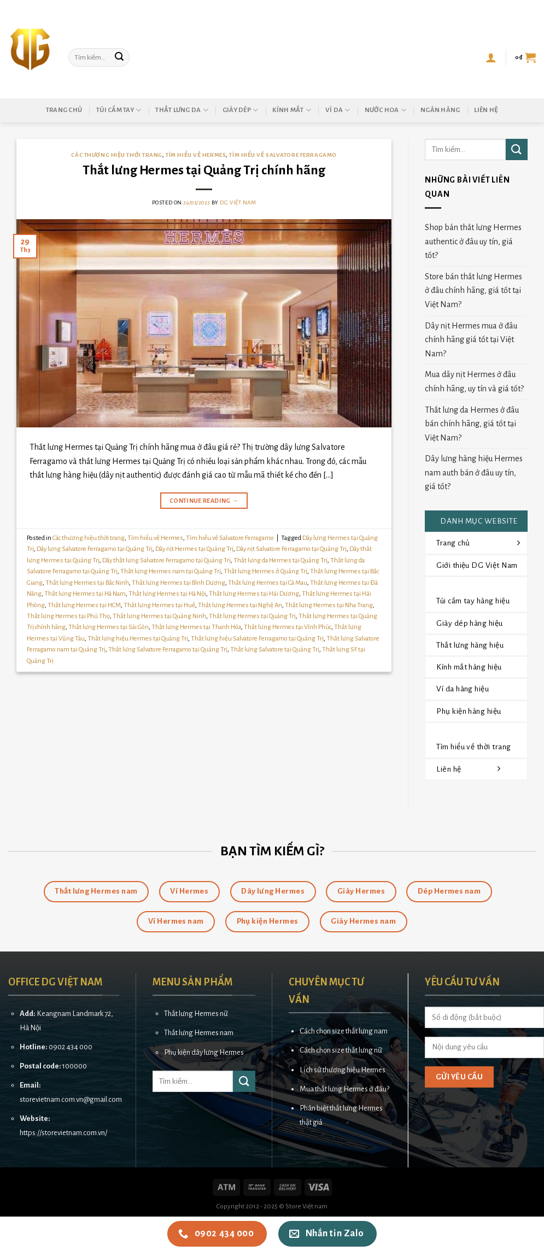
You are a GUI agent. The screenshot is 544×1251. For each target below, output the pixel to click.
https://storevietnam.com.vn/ (63, 1133)
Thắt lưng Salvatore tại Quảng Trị (274, 649)
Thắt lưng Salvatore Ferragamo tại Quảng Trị (167, 649)
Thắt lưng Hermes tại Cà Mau (267, 582)
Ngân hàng (440, 110)
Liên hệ (486, 110)
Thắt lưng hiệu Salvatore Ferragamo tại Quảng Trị (257, 638)
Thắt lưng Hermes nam (198, 1033)
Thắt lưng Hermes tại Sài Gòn (108, 627)
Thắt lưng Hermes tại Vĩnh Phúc (287, 627)
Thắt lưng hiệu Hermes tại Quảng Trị (137, 638)
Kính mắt (291, 110)
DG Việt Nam (238, 202)
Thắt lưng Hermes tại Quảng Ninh (159, 616)
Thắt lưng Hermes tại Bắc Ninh (87, 582)
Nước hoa (386, 110)
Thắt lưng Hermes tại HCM (84, 605)
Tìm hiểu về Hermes (196, 155)
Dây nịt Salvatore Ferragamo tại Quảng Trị (291, 549)
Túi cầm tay (118, 110)
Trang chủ (64, 110)
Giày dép (241, 110)
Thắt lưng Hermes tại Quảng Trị (252, 616)
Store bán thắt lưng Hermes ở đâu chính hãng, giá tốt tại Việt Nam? (473, 290)
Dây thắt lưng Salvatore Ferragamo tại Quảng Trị (166, 560)
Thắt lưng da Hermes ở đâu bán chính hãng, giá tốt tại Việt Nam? (472, 424)
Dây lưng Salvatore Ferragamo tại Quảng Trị (95, 549)
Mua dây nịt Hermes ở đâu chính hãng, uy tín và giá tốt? (474, 381)
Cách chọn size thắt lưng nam (344, 1031)
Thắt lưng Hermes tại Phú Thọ (68, 616)
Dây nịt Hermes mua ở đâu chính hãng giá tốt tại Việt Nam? (471, 339)
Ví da (337, 110)
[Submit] (119, 57)
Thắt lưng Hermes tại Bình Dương (178, 582)
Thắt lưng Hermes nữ (196, 1013)
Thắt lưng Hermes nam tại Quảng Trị (170, 571)
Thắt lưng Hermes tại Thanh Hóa (196, 627)
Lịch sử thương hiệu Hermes (342, 1070)
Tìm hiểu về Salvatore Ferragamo (282, 155)
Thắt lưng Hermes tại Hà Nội (167, 593)
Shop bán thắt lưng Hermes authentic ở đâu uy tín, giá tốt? (473, 241)
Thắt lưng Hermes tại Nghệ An (240, 605)
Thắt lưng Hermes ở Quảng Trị (265, 571)
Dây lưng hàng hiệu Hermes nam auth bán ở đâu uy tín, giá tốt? (474, 472)
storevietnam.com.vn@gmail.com (71, 1099)
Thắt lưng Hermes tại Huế (159, 605)
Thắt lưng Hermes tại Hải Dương (254, 593)
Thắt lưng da (181, 110)
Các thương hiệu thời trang (116, 155)
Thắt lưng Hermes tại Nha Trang (329, 605)
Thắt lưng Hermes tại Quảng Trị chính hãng (204, 170)
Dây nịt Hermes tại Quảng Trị (194, 549)
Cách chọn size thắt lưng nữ (341, 1050)
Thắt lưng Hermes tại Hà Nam (85, 593)
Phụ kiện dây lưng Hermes (204, 1052)
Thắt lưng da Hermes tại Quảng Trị (280, 560)
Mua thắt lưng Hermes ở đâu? (344, 1089)
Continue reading (204, 501)
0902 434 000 (70, 1047)
